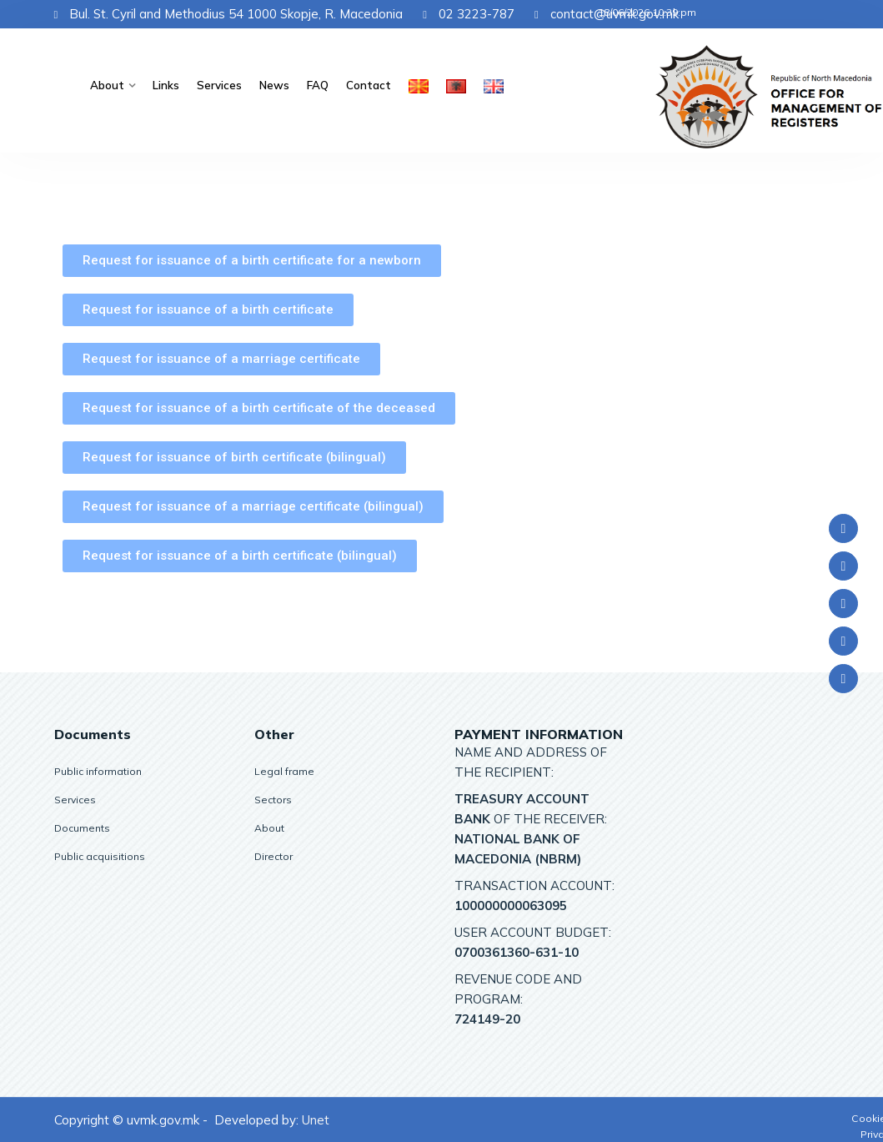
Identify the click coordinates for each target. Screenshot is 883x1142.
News (276, 85)
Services (221, 85)
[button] (252, 260)
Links (168, 85)
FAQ (319, 85)
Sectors (273, 799)
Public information (98, 771)
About (110, 85)
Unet (315, 1120)
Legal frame (284, 771)
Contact (369, 85)
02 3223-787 (468, 14)
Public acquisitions (99, 856)
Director (273, 856)
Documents (82, 828)
